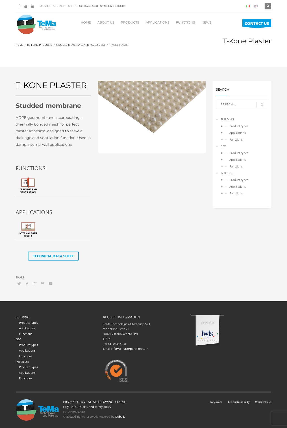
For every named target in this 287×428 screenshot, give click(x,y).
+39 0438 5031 (88, 6)
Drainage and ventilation (28, 191)
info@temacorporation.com (129, 349)
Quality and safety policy (94, 407)
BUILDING (227, 119)
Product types (238, 126)
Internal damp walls (28, 235)
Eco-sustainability (239, 402)
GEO (223, 146)
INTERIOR (226, 173)
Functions (236, 139)
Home (19, 44)
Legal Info (69, 407)
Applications (237, 133)
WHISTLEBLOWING (100, 402)
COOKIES (121, 402)
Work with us (263, 402)
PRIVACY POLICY (74, 402)
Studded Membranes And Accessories (80, 44)
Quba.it (120, 417)
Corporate (216, 402)
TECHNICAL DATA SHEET (53, 256)
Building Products (39, 44)
